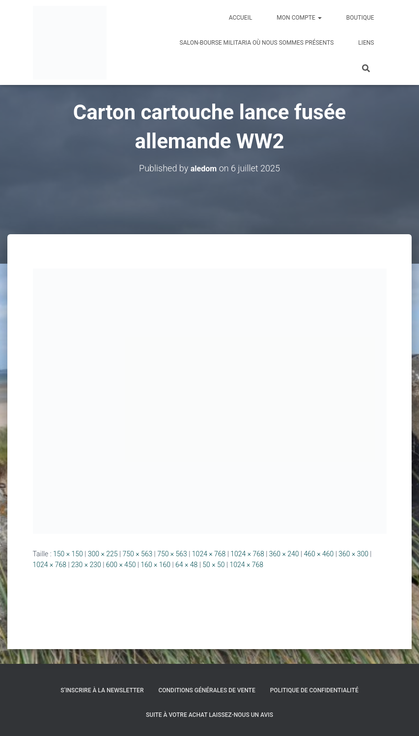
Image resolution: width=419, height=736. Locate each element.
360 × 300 (353, 554)
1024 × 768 (209, 554)
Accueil (240, 17)
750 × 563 (137, 554)
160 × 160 (155, 565)
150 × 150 (68, 554)
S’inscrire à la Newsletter (101, 690)
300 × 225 (103, 554)
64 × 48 (186, 565)
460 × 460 (319, 554)
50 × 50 (213, 565)
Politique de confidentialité (314, 690)
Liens (366, 42)
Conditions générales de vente (206, 690)
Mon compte (299, 17)
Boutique (360, 17)
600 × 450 (121, 565)
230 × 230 (86, 565)
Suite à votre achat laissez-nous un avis (209, 714)
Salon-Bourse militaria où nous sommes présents (257, 42)
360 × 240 (284, 554)
